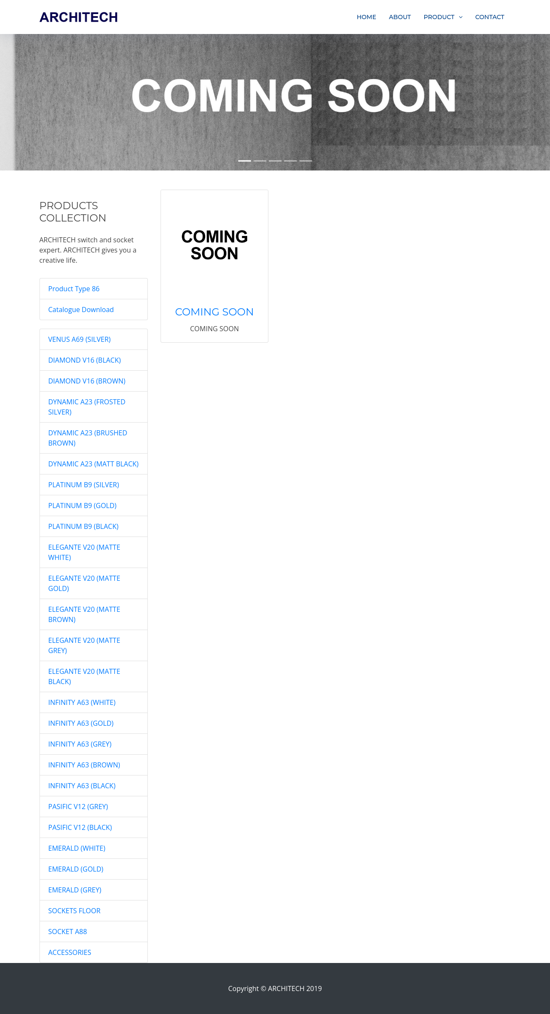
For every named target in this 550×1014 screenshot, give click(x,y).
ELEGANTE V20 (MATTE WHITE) (84, 552)
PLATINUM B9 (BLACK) (83, 526)
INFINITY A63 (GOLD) (81, 723)
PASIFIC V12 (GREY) (78, 806)
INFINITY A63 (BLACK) (82, 785)
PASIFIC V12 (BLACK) (80, 827)
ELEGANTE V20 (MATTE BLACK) (84, 676)
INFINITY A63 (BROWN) (84, 765)
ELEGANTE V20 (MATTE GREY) (84, 645)
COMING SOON (214, 312)
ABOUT (400, 17)
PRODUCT (439, 17)
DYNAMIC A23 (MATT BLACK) (93, 464)
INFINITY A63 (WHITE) (82, 702)
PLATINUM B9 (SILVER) (83, 484)
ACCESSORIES (69, 952)
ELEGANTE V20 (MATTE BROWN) (84, 614)
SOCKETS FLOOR (74, 910)
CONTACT (489, 17)
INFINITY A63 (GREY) (80, 744)
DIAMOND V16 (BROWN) (87, 381)
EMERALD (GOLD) (76, 869)
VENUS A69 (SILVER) (79, 339)
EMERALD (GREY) (75, 890)
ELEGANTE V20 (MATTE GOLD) (84, 583)
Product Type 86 (74, 288)
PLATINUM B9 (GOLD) (82, 505)
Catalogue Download (81, 309)
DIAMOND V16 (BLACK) (84, 360)
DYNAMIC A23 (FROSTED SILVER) (87, 407)
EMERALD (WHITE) (76, 848)
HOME (366, 17)
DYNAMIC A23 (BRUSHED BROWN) (87, 438)
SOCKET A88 (67, 931)
